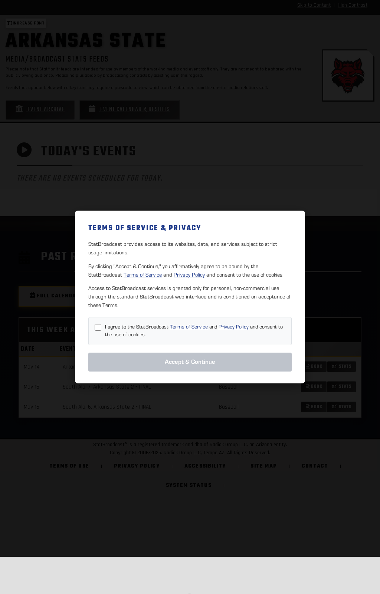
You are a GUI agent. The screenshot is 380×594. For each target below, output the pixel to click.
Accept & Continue (190, 362)
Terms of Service (143, 275)
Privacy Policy (189, 275)
